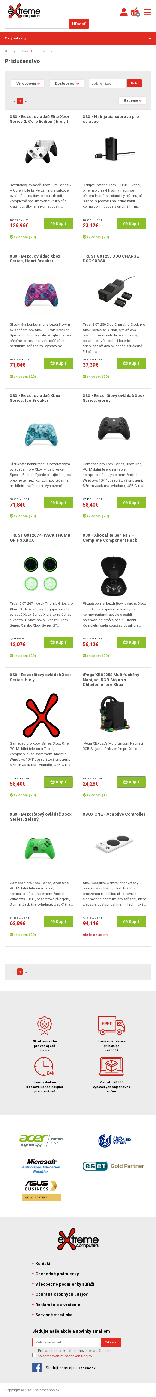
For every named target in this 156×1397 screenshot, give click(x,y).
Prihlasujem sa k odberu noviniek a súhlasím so (75, 1353)
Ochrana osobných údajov (60, 1294)
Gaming (10, 51)
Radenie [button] (131, 100)
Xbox (25, 51)
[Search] (108, 83)
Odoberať (111, 1342)
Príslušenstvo (44, 51)
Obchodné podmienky (55, 1273)
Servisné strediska (52, 1314)
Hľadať (79, 23)
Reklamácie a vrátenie (56, 1304)
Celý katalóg (78, 38)
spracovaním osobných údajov (67, 1356)
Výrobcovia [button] (26, 83)
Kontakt (41, 1263)
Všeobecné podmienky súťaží (63, 1284)
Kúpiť (58, 223)
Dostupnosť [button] (65, 83)
